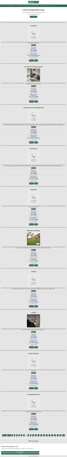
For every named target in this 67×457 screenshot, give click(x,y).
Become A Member (34, 5)
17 (52, 435)
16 (49, 435)
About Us (47, 5)
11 (35, 435)
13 (41, 435)
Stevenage (34, 49)
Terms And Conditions (20, 451)
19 (57, 435)
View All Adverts (19, 5)
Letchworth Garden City (36, 55)
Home (2, 5)
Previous (9, 435)
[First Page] (4, 435)
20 (60, 435)
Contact (36, 60)
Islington (36, 137)
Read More (31, 60)
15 (46, 435)
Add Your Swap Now (33, 16)
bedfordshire (36, 260)
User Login (42, 5)
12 (38, 435)
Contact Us (53, 5)
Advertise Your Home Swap (10, 5)
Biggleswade (36, 423)
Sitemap (20, 453)
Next (63, 435)
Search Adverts (27, 5)
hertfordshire (35, 50)
